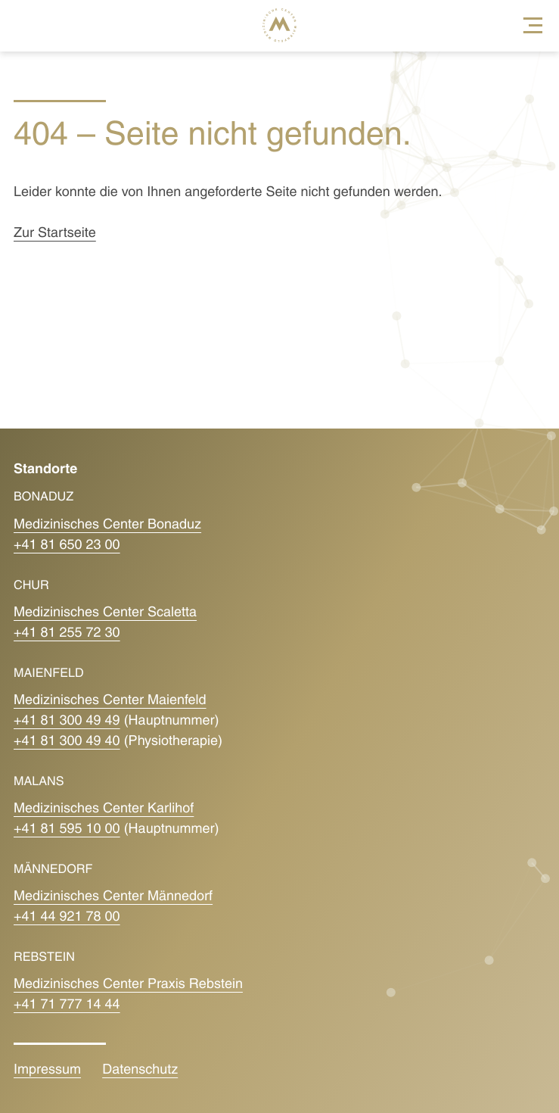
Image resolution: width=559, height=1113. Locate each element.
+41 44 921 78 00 (67, 917)
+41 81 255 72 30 (67, 633)
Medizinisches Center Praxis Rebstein (128, 984)
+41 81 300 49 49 (67, 721)
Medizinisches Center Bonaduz (107, 525)
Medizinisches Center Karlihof (104, 809)
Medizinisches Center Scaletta (105, 612)
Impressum (47, 1070)
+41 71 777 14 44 (67, 1005)
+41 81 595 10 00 (67, 829)
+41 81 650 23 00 (67, 545)
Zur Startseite (55, 233)
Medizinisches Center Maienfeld (110, 700)
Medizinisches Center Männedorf (113, 896)
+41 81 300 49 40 (67, 741)
